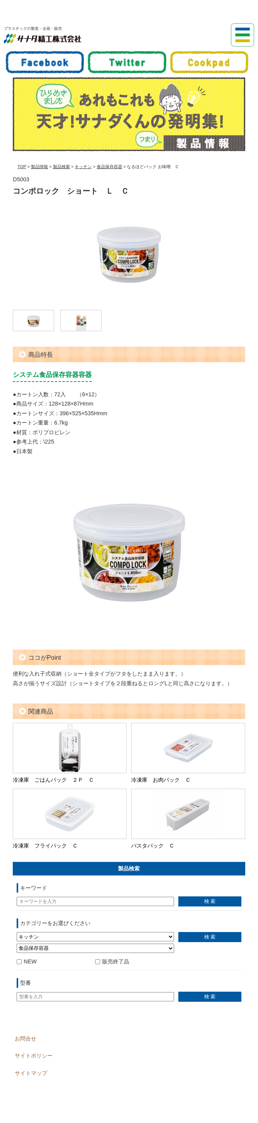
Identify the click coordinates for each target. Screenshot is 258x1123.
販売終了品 (112, 961)
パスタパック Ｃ (152, 846)
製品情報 (39, 166)
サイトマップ (31, 1073)
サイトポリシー (34, 1055)
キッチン (83, 166)
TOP (21, 166)
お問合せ (25, 1038)
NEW (27, 961)
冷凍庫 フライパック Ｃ (45, 846)
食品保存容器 (109, 166)
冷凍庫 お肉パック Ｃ (161, 780)
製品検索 (61, 166)
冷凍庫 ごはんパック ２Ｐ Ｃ (53, 780)
